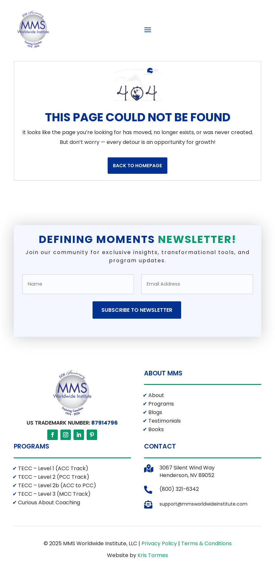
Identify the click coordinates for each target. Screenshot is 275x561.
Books (155, 460)
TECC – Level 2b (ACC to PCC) (56, 516)
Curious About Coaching (48, 533)
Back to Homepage (137, 196)
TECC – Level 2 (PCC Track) (53, 507)
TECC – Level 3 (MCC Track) (54, 524)
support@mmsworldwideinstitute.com (203, 534)
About (155, 426)
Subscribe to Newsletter (136, 340)
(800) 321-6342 (179, 519)
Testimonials (164, 451)
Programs (160, 434)
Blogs (154, 443)
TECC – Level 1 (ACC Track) (52, 499)
